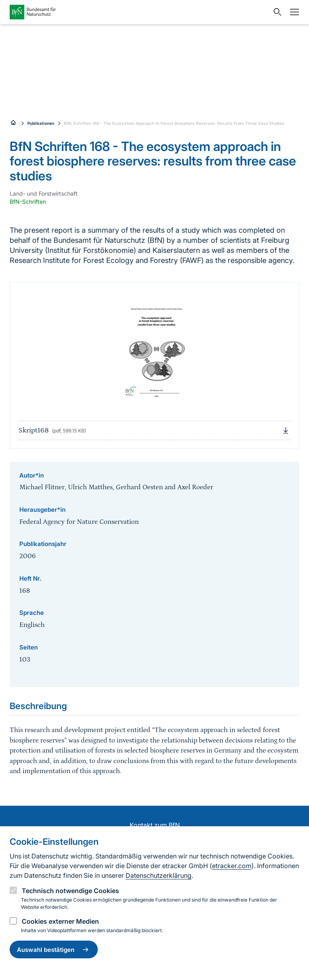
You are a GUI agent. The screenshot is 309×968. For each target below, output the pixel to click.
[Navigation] (292, 12)
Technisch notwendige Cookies (70, 891)
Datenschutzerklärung (159, 875)
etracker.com (231, 866)
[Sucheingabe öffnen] (275, 12)
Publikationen (40, 123)
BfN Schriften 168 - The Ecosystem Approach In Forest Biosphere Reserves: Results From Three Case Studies (174, 123)
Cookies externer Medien (60, 921)
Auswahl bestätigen (54, 949)
